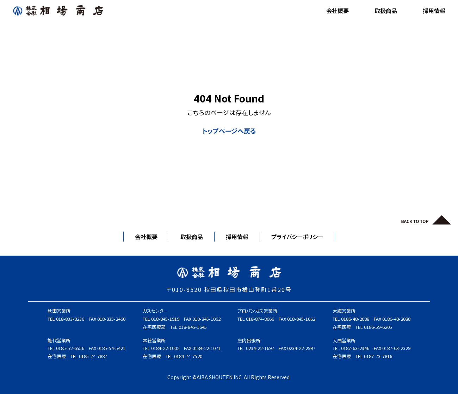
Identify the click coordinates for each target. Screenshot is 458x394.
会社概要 (337, 10)
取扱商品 (386, 10)
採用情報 (434, 10)
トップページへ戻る (229, 130)
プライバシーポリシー (297, 236)
